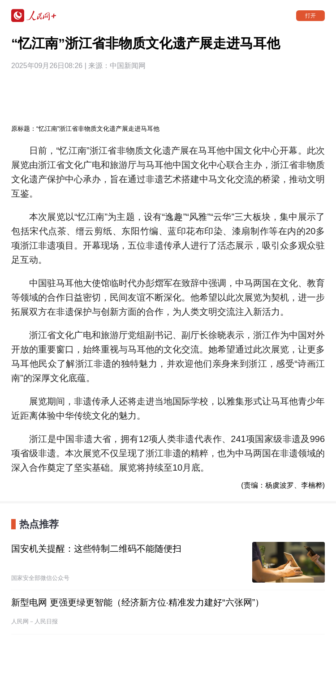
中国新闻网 (128, 65)
